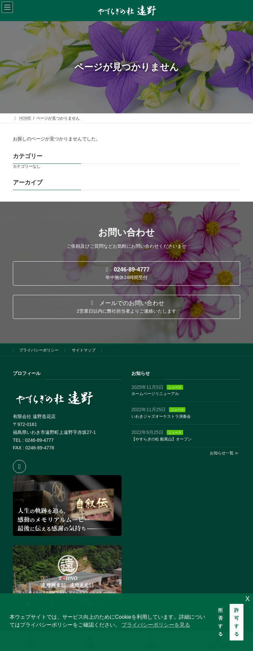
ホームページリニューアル (155, 394)
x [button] (247, 598)
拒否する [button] (220, 622)
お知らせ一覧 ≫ (224, 453)
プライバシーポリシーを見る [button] (156, 625)
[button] (126, 273)
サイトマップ (84, 350)
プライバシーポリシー (39, 350)
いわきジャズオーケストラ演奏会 (161, 416)
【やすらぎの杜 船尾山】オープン (161, 439)
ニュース (175, 387)
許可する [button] (236, 622)
